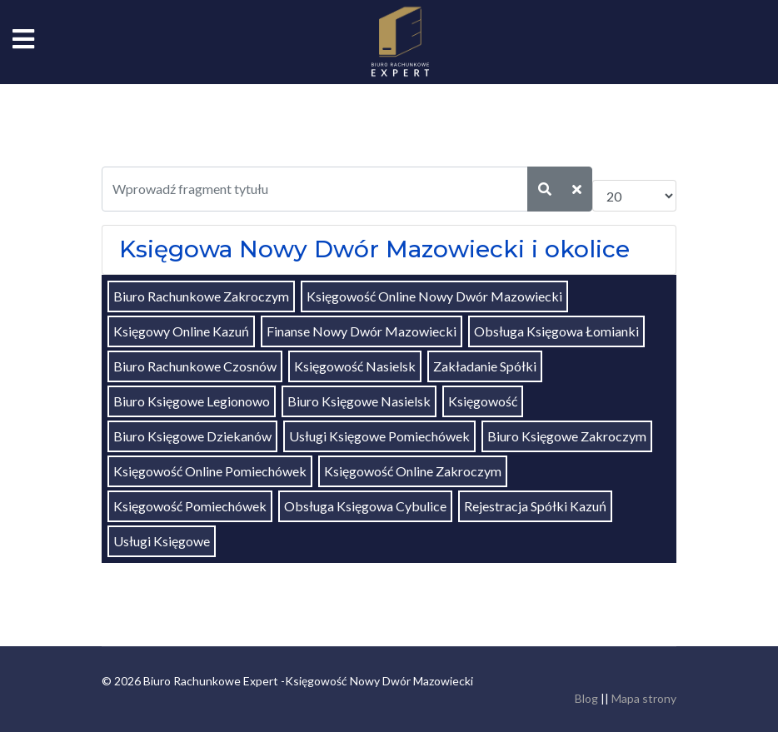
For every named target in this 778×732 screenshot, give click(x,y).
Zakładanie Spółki (484, 366)
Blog (586, 698)
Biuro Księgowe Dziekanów (192, 436)
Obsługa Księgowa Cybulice (365, 506)
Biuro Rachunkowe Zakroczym (201, 296)
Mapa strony (643, 698)
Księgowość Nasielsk (355, 366)
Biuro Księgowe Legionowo (191, 401)
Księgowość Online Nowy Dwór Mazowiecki (434, 296)
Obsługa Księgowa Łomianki (556, 331)
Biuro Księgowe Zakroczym (566, 436)
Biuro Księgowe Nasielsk (359, 401)
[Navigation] (23, 41)
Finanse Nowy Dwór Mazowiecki (361, 331)
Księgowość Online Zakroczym (412, 471)
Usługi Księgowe (161, 541)
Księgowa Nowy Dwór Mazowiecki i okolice (374, 249)
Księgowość (482, 401)
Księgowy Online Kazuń (181, 331)
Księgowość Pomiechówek (190, 506)
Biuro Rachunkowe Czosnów (195, 366)
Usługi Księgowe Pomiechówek (379, 436)
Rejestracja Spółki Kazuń (535, 506)
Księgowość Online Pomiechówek (210, 471)
